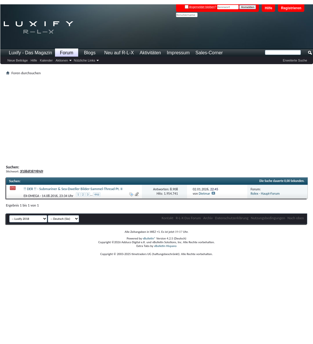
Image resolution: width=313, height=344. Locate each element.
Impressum (178, 52)
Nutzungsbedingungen (268, 218)
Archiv (208, 218)
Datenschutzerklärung (232, 218)
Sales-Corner (209, 52)
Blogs (90, 52)
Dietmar (204, 193)
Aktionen (62, 60)
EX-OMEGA (31, 196)
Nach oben (296, 218)
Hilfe (268, 8)
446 (96, 194)
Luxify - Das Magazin (30, 52)
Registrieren (291, 8)
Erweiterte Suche (295, 60)
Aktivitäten (150, 52)
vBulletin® (149, 238)
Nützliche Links (84, 60)
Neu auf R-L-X (119, 52)
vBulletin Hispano (165, 246)
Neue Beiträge (18, 60)
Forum (66, 52)
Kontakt (167, 218)
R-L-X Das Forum (188, 218)
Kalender (46, 60)
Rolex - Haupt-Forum (265, 193)
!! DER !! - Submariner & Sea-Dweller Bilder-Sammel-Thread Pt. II (73, 189)
